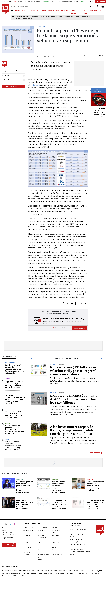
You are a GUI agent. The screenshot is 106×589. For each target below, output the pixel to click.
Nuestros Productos (76, 534)
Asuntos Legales (28, 530)
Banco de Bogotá (51, 16)
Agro (42, 16)
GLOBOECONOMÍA (46, 10)
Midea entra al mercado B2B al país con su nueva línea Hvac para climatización (24, 504)
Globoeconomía (57, 542)
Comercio (8, 439)
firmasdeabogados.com (59, 570)
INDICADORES (94, 10)
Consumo (26, 535)
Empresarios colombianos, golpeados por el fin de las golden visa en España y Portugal (15, 399)
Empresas (26, 540)
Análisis (54, 527)
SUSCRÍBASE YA (79, 328)
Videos (40, 559)
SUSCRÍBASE (100, 1)
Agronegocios (28, 527)
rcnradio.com (59, 573)
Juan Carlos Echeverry (66, 16)
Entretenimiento (10, 362)
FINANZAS (17, 10)
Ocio (53, 550)
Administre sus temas (10, 86)
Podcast (26, 555)
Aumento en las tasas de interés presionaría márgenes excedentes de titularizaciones (58, 487)
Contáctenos (74, 537)
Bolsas (7, 409)
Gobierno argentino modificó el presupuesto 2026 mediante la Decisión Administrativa (24, 487)
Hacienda (55, 479)
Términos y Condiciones (77, 542)
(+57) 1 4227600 (7, 538)
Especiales (41, 540)
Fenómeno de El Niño (83, 16)
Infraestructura (42, 547)
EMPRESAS (32, 10)
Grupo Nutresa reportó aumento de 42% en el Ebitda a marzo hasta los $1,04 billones (74, 399)
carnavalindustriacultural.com (32, 573)
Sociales (19, 498)
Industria (90, 479)
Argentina (19, 479)
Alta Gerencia (42, 527)
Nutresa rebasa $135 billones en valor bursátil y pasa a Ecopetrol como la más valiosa (73, 371)
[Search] (90, 6)
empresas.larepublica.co (40, 570)
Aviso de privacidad (76, 539)
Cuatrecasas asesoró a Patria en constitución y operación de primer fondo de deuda (95, 486)
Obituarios (41, 550)
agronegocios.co (24, 570)
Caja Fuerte (42, 530)
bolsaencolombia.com (76, 570)
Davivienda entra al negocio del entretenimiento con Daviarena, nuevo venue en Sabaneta (15, 369)
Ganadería (35, 16)
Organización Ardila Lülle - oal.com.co (97, 571)
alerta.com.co (6, 575)
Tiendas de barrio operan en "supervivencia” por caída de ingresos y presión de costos (13, 446)
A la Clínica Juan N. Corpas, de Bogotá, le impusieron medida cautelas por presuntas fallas (72, 430)
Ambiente (90, 498)
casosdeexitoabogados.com (11, 573)
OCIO (38, 10)
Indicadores (27, 547)
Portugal (8, 393)
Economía (55, 535)
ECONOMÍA (25, 10)
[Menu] (12, 10)
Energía (7, 423)
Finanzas (26, 542)
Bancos (7, 379)
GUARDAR (98, 56)
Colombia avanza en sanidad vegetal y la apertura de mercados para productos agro (95, 504)
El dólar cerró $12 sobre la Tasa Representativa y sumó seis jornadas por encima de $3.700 (60, 504)
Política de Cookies (76, 549)
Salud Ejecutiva (57, 555)
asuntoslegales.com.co (9, 570)
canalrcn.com (48, 573)
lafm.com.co (83, 573)
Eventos (54, 540)
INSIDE (102, 10)
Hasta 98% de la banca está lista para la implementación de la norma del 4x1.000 (14, 384)
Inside (54, 547)
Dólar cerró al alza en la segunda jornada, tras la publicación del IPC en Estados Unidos (14, 414)
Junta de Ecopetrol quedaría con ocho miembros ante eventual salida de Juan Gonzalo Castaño (14, 430)
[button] (31, 320)
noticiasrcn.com (71, 573)
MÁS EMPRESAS (94, 453)
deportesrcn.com (19, 575)
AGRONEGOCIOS (58, 10)
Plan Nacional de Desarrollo (22, 19)
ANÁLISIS (67, 10)
